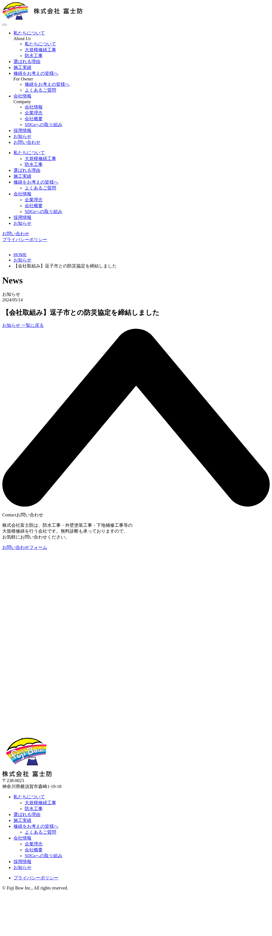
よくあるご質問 (40, 188)
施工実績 (22, 67)
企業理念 (34, 199)
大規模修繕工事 (40, 158)
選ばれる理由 (26, 61)
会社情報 (22, 96)
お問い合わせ (26, 142)
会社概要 (34, 205)
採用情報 (22, 130)
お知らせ (22, 136)
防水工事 (34, 164)
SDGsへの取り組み (43, 211)
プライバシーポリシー (24, 239)
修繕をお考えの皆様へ (35, 73)
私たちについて (29, 33)
